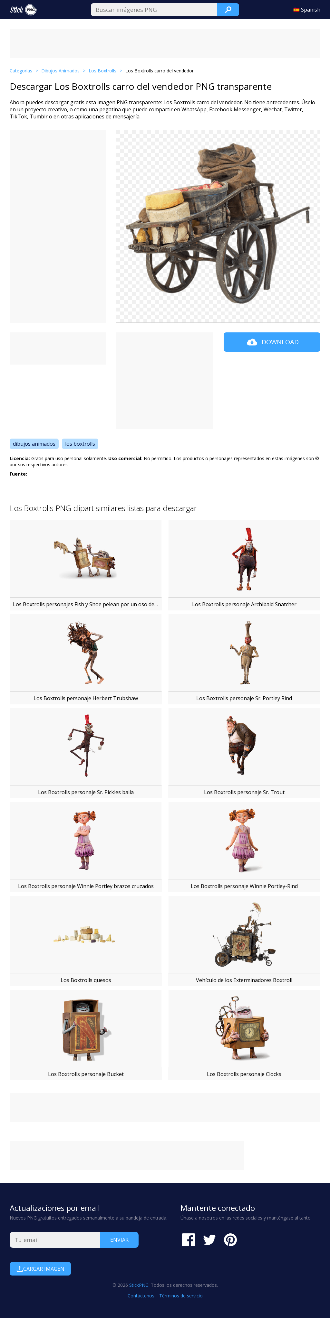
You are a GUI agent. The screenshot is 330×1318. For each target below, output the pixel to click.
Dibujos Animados (60, 71)
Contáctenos (141, 1296)
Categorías (21, 71)
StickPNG (139, 1285)
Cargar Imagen (40, 1268)
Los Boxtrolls (102, 71)
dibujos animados (34, 443)
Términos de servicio (181, 1296)
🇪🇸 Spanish (306, 9)
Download (272, 342)
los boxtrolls (80, 443)
